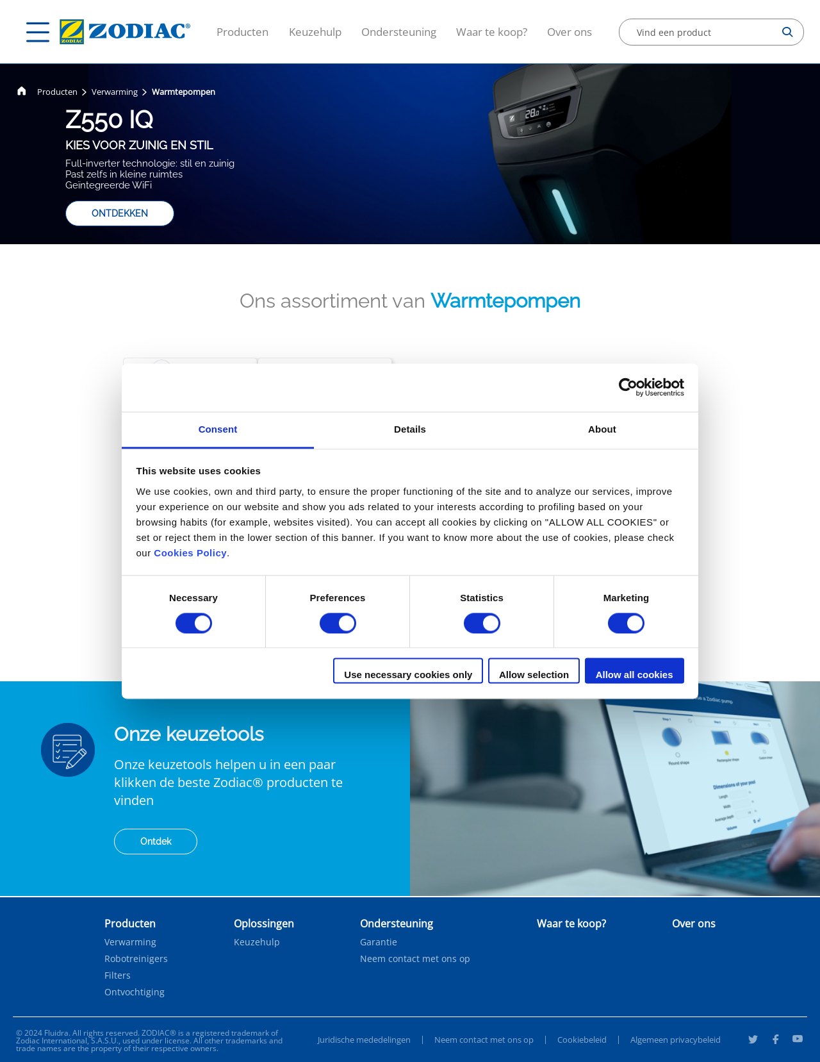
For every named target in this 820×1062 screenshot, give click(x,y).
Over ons (569, 31)
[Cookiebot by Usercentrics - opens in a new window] (628, 387)
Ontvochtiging (134, 992)
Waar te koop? (491, 31)
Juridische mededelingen (364, 1039)
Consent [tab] (218, 429)
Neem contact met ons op (415, 959)
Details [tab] (410, 429)
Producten (242, 31)
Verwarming (115, 91)
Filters (117, 975)
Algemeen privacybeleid (675, 1039)
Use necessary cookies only (408, 675)
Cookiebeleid (582, 1039)
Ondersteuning (398, 31)
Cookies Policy (190, 552)
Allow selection (534, 675)
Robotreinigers (136, 959)
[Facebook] (775, 1041)
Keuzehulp (315, 31)
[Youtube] (797, 1041)
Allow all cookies (634, 675)
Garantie (378, 942)
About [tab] (602, 429)
